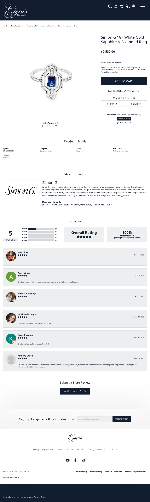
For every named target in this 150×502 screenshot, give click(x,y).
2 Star (24, 237)
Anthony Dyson (25, 355)
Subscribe (121, 419)
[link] (127, 6)
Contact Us (112, 449)
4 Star (24, 231)
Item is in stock (124, 119)
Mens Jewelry (86, 204)
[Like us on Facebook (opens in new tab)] (75, 460)
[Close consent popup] (57, 497)
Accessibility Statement (135, 471)
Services (80, 449)
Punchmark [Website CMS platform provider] (15, 477)
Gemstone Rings (33, 26)
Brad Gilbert (24, 252)
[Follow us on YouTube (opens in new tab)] (68, 460)
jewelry (5, 26)
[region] (50, 76)
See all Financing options (111, 62)
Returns (136, 104)
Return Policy (81, 471)
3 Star (24, 234)
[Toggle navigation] (142, 6)
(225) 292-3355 (50, 125)
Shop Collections (49, 204)
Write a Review (75, 391)
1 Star (24, 240)
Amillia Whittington (27, 314)
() (56, 228)
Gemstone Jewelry (17, 26)
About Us (101, 449)
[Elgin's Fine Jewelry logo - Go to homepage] (54, 10)
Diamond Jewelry (65, 204)
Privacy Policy (96, 471)
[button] (110, 6)
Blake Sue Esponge (27, 293)
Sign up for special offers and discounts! (47, 419)
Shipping (112, 104)
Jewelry (36, 449)
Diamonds (60, 449)
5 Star (24, 228)
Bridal (76, 204)
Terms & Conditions (113, 471)
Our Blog (90, 449)
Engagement (47, 449)
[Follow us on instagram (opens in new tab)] (83, 460)
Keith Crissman (25, 335)
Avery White (24, 273)
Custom (70, 449)
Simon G (79, 151)
